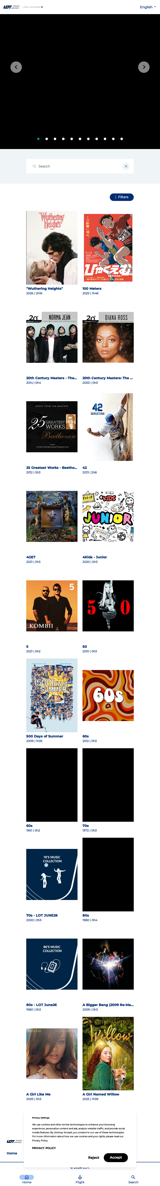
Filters (123, 197)
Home (12, 1153)
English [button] (146, 7)
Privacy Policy (44, 1148)
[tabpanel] (80, 81)
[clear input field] (126, 166)
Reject (93, 1158)
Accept (116, 1157)
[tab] (38, 139)
